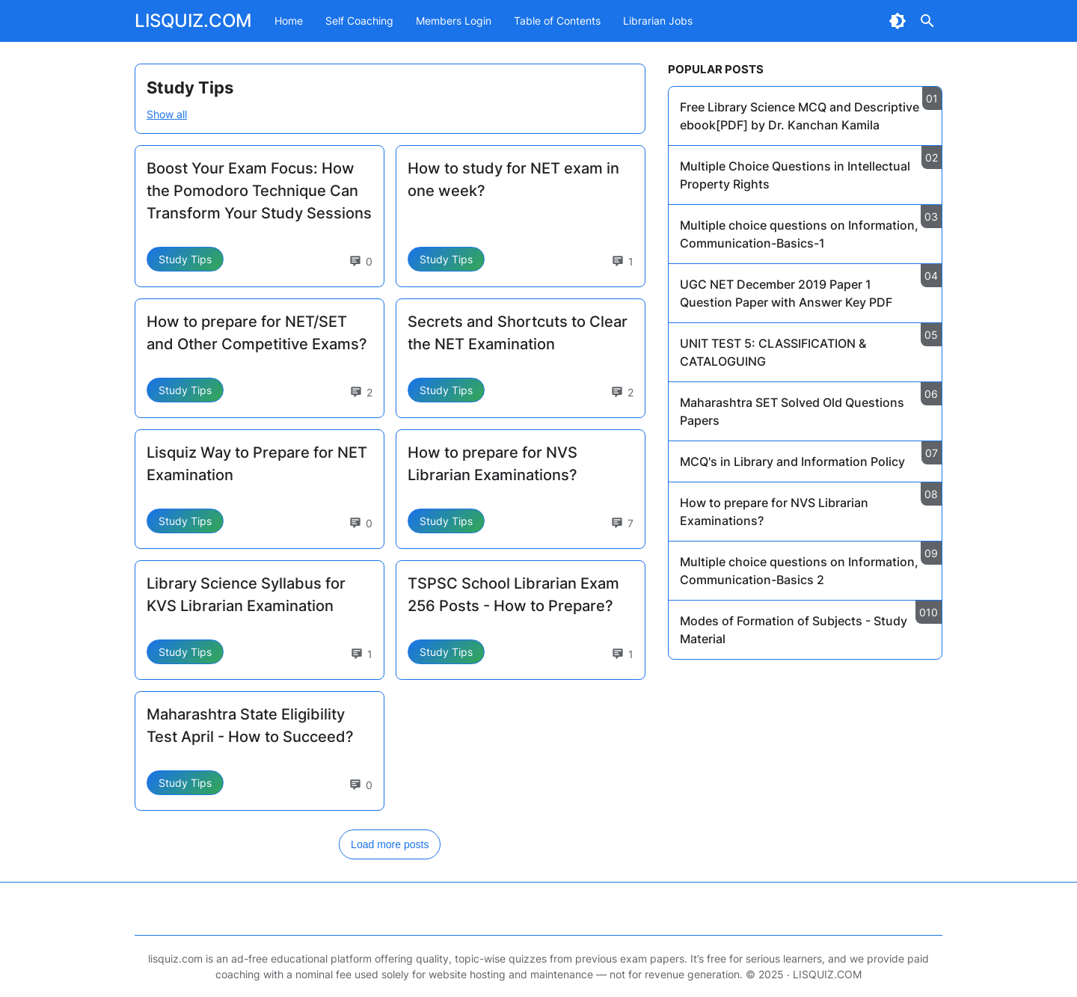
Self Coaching (359, 20)
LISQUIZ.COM (193, 20)
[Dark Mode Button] (897, 21)
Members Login (453, 20)
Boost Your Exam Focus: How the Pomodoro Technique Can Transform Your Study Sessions (259, 190)
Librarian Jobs (658, 20)
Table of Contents (557, 20)
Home (288, 20)
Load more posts (390, 844)
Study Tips (185, 259)
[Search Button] (927, 21)
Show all (167, 114)
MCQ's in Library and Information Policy (792, 461)
